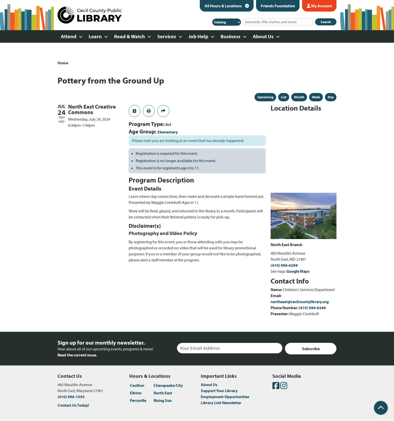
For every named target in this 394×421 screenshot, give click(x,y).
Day (331, 97)
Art (168, 124)
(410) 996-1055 (71, 396)
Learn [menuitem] (95, 36)
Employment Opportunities (225, 396)
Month (299, 97)
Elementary (168, 131)
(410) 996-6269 (284, 265)
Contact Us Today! (73, 405)
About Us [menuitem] (263, 36)
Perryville (138, 400)
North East (163, 392)
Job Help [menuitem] (198, 36)
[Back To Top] (381, 408)
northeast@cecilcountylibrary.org (300, 301)
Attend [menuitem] (68, 36)
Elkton (135, 392)
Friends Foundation (278, 5)
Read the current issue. (77, 354)
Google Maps (298, 271)
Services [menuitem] (166, 36)
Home (63, 62)
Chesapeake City (168, 385)
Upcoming (265, 97)
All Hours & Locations (223, 5)
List (283, 97)
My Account (319, 5)
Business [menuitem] (230, 36)
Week (316, 97)
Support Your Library (219, 390)
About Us (209, 384)
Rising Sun (163, 400)
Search (326, 22)
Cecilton (137, 385)
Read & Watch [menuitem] (129, 36)
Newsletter (221, 402)
